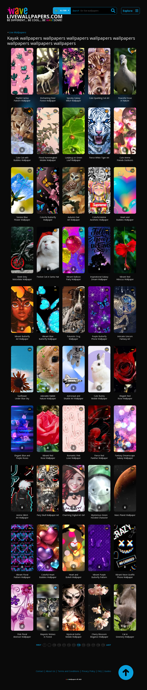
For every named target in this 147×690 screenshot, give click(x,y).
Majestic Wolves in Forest (47, 635)
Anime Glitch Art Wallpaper (22, 516)
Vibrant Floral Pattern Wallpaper (22, 576)
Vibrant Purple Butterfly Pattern (99, 576)
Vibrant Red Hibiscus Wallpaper (125, 278)
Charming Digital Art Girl (73, 515)
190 (59, 645)
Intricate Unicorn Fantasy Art (125, 337)
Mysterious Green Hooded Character (99, 516)
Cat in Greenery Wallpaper (125, 635)
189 (54, 645)
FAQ (100, 671)
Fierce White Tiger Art (99, 157)
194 (78, 645)
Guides (107, 671)
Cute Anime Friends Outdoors (125, 159)
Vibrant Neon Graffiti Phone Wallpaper (125, 576)
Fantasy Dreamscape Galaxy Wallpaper (125, 456)
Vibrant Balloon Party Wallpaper (73, 278)
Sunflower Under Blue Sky (22, 397)
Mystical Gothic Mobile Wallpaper (73, 635)
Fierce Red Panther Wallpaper (99, 456)
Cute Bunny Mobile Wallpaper (99, 397)
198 (98, 645)
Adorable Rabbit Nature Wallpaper (48, 397)
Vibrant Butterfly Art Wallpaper (22, 337)
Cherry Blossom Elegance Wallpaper (99, 635)
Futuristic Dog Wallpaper (73, 337)
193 (73, 645)
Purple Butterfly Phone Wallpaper (99, 337)
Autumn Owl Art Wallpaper (73, 218)
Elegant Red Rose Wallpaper (125, 397)
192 (68, 645)
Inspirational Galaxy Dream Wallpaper (99, 278)
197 (93, 645)
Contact (39, 671)
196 (88, 645)
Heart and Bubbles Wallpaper (125, 218)
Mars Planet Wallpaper (124, 515)
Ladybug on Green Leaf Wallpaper (73, 159)
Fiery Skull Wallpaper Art (48, 515)
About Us (50, 671)
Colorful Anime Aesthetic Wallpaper (99, 218)
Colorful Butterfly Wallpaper (48, 218)
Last (108, 645)
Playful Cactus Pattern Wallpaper (22, 99)
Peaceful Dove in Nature (125, 99)
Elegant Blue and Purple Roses (22, 456)
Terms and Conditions (68, 671)
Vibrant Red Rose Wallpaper (48, 456)
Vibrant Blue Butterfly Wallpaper (48, 337)
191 (63, 645)
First (38, 645)
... (49, 645)
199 (103, 645)
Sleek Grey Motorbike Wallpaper (22, 278)
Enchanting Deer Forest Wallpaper (48, 99)
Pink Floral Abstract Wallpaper (22, 635)
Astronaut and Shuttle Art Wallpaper (73, 397)
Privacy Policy (88, 671)
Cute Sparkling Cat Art (99, 98)
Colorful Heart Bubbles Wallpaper (47, 576)
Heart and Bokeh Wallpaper (73, 576)
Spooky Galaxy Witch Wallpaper (73, 99)
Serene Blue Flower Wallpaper (22, 218)
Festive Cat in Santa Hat (48, 276)
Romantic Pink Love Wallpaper (73, 456)
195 (83, 645)
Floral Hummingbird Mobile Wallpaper (48, 159)
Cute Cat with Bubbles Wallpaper (22, 159)
